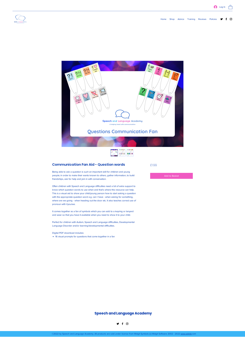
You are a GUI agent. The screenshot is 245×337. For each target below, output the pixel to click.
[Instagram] (230, 19)
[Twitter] (221, 19)
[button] (230, 7)
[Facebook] (226, 19)
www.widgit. (186, 333)
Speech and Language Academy (123, 313)
